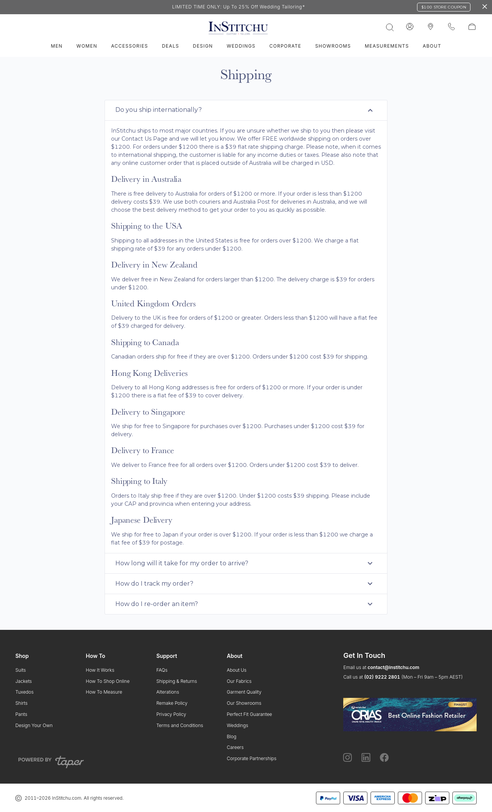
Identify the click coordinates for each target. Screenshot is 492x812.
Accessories (129, 46)
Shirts (21, 703)
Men (57, 46)
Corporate (285, 46)
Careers (235, 747)
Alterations (167, 692)
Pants (21, 714)
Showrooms (333, 46)
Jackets (23, 681)
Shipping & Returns (176, 681)
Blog (231, 736)
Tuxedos (24, 692)
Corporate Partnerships (251, 758)
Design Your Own (34, 725)
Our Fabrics (239, 681)
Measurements (387, 46)
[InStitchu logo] (430, 27)
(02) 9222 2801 (382, 677)
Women (86, 46)
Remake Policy (172, 703)
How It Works (100, 670)
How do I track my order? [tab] (245, 583)
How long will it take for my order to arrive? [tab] (245, 563)
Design (203, 46)
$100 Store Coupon (443, 7)
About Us (236, 670)
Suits (20, 670)
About (432, 46)
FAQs (162, 670)
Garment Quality (244, 692)
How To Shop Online (108, 681)
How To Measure (104, 692)
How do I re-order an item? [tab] (245, 604)
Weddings (241, 46)
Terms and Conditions (179, 725)
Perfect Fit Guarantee (249, 714)
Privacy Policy (171, 714)
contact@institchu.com (393, 667)
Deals (170, 46)
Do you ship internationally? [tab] (245, 110)
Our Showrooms (244, 703)
